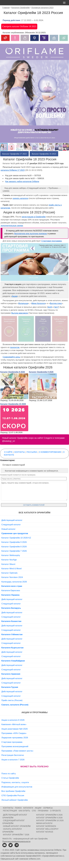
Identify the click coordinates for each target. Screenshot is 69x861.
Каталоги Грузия (9, 687)
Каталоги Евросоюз (10, 590)
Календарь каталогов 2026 (14, 582)
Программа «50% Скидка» (13, 733)
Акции (14, 296)
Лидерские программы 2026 (14, 737)
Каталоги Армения (10, 674)
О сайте (8, 452)
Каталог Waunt (8, 564)
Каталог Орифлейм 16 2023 (44, 154)
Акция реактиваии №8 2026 (14, 729)
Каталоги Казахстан (11, 621)
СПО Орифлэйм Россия (12, 795)
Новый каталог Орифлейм (17, 826)
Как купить (24, 811)
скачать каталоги (20, 198)
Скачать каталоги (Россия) (14, 704)
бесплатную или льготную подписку (30, 233)
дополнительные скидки (12, 225)
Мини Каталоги (38, 303)
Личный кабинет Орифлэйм (14, 800)
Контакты (19, 452)
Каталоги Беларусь (11, 608)
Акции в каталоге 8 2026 (12, 720)
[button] (67, 37)
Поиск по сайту (8, 773)
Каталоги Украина (10, 595)
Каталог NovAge (9, 559)
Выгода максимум (19, 313)
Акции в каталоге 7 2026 (12, 759)
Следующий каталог (11, 524)
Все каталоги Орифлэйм (34, 512)
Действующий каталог (11, 520)
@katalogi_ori (8, 441)
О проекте (55, 811)
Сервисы (48, 808)
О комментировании (50, 452)
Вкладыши (23, 303)
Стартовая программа (51, 241)
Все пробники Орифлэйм (13, 791)
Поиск (18, 808)
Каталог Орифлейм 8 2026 (12, 372)
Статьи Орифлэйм (10, 778)
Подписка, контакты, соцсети (15, 782)
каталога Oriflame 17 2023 (13, 170)
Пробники (43, 811)
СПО (34, 811)
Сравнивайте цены (11, 357)
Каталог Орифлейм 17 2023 (14, 154)
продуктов (14, 347)
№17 (56, 307)
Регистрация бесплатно (12, 755)
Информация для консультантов (16, 787)
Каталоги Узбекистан (12, 634)
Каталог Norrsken (46, 826)
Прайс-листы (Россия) (11, 700)
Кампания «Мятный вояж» (13, 724)
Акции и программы (34, 712)
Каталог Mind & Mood (11, 568)
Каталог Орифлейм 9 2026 (41, 372)
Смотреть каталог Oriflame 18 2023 (19, 26)
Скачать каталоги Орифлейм (12, 830)
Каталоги (28, 808)
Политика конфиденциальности (16, 841)
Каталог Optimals (9, 573)
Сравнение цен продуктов (14, 533)
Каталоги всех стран (11, 586)
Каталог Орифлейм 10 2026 (13, 404)
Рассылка (32, 452)
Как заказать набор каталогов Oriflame (22, 181)
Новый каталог (8, 529)
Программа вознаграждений (14, 746)
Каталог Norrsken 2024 (12, 577)
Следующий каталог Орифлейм (13, 822)
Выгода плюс (56, 303)
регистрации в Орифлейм (34, 217)
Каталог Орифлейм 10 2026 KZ (16, 538)
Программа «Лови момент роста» (17, 751)
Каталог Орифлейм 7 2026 (14, 551)
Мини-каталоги (44, 823)
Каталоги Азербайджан (13, 661)
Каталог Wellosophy (10, 555)
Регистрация (10, 811)
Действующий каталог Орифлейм (14, 816)
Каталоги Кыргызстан (12, 647)
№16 (50, 307)
